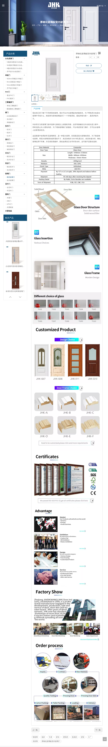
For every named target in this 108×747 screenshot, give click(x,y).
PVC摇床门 (10, 98)
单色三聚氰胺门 (12, 105)
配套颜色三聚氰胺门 (14, 109)
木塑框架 (10, 207)
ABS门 (9, 201)
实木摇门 (10, 119)
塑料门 (7, 194)
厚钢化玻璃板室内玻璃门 (51, 741)
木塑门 (9, 198)
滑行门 (7, 139)
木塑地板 (8, 211)
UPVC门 (9, 204)
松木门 (9, 129)
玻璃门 (7, 173)
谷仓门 (7, 153)
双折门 (7, 163)
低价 (43, 737)
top (105, 739)
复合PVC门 (10, 95)
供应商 (35, 741)
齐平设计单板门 (12, 88)
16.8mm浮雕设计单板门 (15, 78)
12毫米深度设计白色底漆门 (16, 62)
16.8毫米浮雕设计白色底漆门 (17, 65)
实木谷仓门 (11, 159)
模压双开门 (11, 167)
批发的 (74, 737)
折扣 (57, 737)
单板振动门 (11, 122)
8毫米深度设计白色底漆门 (16, 68)
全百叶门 (10, 187)
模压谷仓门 (11, 156)
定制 (82, 737)
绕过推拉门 (11, 146)
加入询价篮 (88, 71)
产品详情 (37, 108)
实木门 (7, 126)
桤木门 (9, 132)
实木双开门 (11, 170)
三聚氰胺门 (9, 102)
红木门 (9, 136)
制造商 (35, 737)
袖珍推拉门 (11, 149)
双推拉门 (10, 143)
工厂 (89, 737)
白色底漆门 (9, 58)
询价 (89, 65)
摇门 (7, 112)
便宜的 (65, 737)
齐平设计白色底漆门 (14, 71)
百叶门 (7, 184)
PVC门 (7, 92)
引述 (50, 737)
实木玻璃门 (11, 180)
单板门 (7, 75)
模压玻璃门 (11, 177)
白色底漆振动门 (12, 116)
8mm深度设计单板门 (14, 82)
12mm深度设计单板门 (14, 85)
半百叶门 (10, 190)
